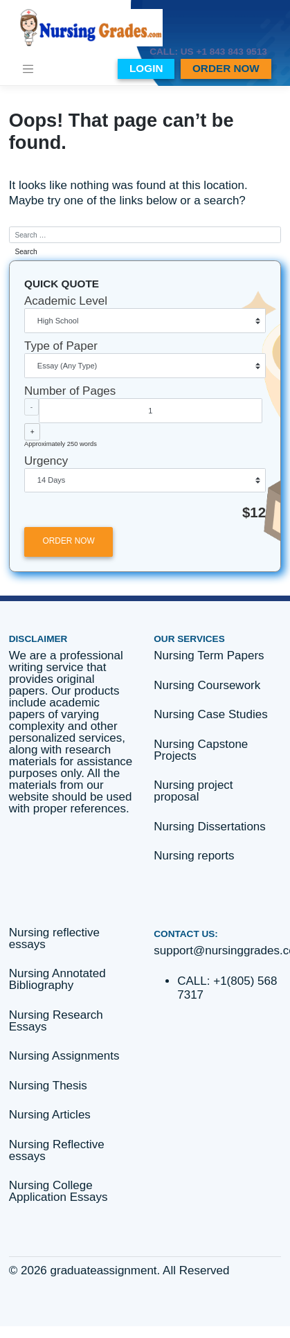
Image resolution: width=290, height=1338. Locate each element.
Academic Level (65, 300)
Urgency (46, 460)
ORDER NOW (226, 68)
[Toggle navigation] (27, 68)
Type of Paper (61, 346)
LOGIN (146, 68)
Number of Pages (70, 391)
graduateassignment (104, 1270)
